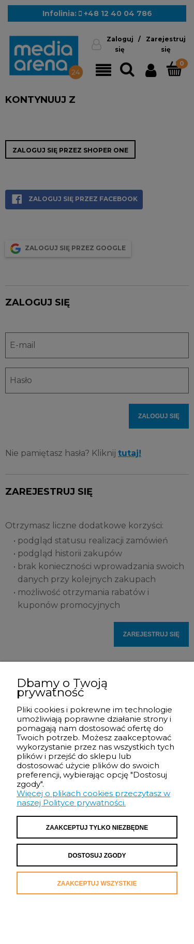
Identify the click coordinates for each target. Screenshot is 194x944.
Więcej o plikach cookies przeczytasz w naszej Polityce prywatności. (93, 798)
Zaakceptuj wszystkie (97, 883)
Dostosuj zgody (97, 855)
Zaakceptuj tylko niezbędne (97, 827)
